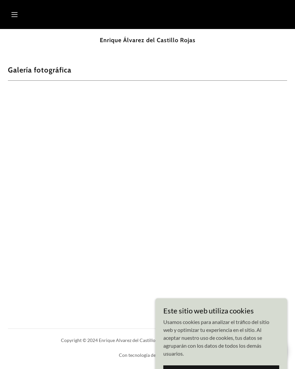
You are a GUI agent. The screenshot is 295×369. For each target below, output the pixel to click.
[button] (14, 14)
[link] (147, 40)
